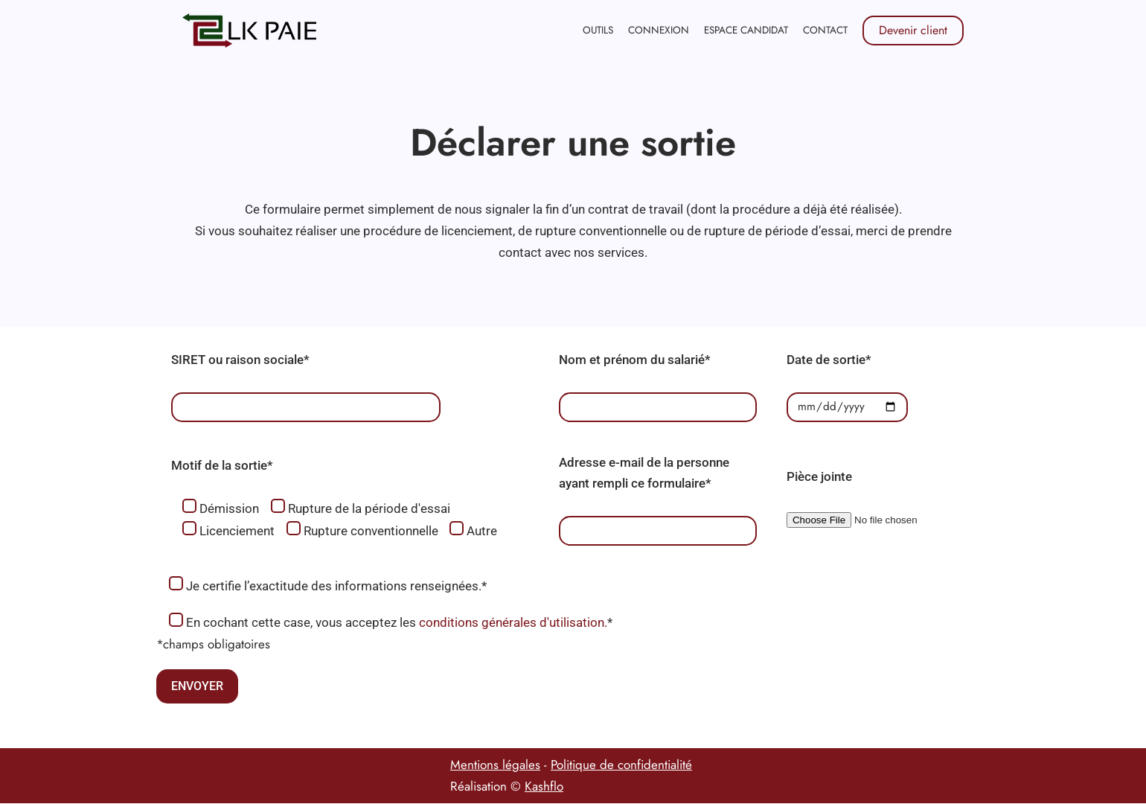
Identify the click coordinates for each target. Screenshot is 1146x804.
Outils (597, 29)
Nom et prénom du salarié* (635, 359)
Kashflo (544, 787)
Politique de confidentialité (621, 765)
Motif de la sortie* (222, 466)
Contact (825, 29)
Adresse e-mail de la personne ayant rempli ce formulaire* (644, 473)
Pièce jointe (819, 477)
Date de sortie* (829, 359)
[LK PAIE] (249, 30)
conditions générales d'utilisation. (513, 623)
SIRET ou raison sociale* (240, 359)
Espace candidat (746, 29)
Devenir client (913, 30)
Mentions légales (495, 765)
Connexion (658, 29)
